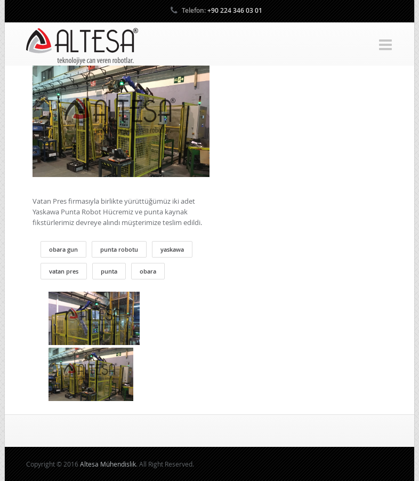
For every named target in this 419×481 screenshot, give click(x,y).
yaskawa (172, 249)
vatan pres (63, 271)
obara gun (63, 249)
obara (148, 271)
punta (109, 271)
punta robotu (119, 249)
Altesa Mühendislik (108, 464)
